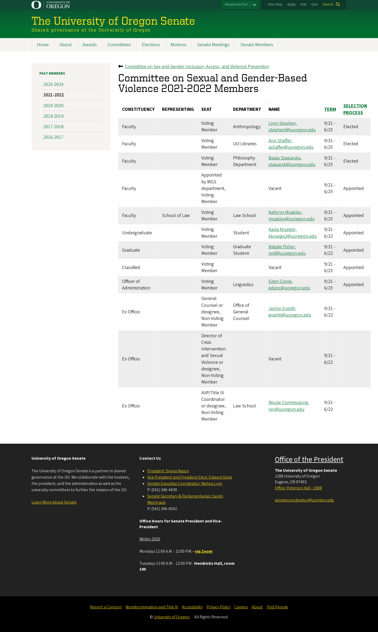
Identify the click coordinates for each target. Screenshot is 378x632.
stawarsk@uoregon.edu (292, 164)
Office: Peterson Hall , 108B (298, 488)
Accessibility (192, 607)
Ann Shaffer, (280, 140)
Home (43, 45)
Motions (178, 45)
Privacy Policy (218, 607)
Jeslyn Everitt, (282, 308)
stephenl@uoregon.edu (292, 130)
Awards (89, 45)
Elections (151, 45)
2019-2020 (53, 105)
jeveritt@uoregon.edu (290, 315)
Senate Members (256, 45)
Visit (303, 4)
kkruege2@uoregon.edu (293, 236)
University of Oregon (172, 617)
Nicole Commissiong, (289, 403)
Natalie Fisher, (282, 247)
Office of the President (309, 459)
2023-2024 (53, 84)
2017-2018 (53, 126)
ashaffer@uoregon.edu (291, 147)
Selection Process (355, 109)
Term (330, 109)
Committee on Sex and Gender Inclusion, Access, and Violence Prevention (197, 66)
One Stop (275, 4)
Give (314, 4)
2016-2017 (53, 137)
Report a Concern (106, 607)
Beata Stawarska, (285, 158)
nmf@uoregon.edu (287, 253)
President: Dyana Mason (168, 471)
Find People (277, 607)
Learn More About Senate (54, 502)
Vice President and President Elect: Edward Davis (189, 477)
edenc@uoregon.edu (289, 288)
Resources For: (236, 4)
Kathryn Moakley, (286, 212)
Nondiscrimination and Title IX (151, 607)
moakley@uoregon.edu (292, 219)
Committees (119, 45)
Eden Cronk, (281, 281)
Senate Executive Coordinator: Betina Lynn (184, 483)
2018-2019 (53, 116)
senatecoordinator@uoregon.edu (304, 500)
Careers (241, 607)
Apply (291, 4)
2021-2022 (53, 95)
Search (327, 4)
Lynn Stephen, (283, 123)
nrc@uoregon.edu (286, 409)
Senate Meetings (213, 45)
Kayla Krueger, (283, 229)
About (66, 45)
